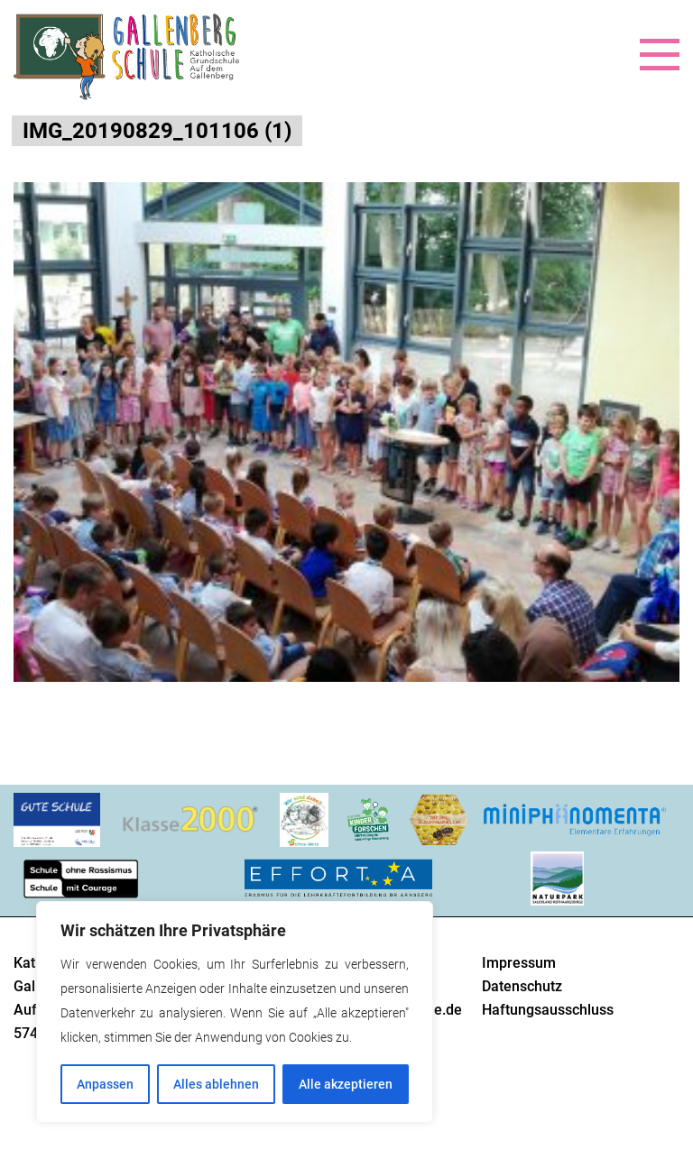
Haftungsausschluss (548, 1009)
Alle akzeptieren (346, 1084)
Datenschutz (522, 986)
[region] (234, 1012)
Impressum (519, 962)
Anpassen (105, 1084)
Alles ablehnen (216, 1084)
